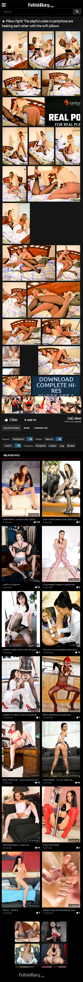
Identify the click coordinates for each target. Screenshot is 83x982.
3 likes (13, 419)
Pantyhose (41, 445)
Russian (71, 445)
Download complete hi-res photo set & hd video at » (56, 393)
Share (27, 427)
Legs (62, 445)
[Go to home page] (48, 4)
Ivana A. (49, 439)
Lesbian (53, 445)
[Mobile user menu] (3, 3)
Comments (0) (40, 427)
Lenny (73, 421)
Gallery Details (11, 427)
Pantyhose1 (18, 439)
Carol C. (8, 445)
